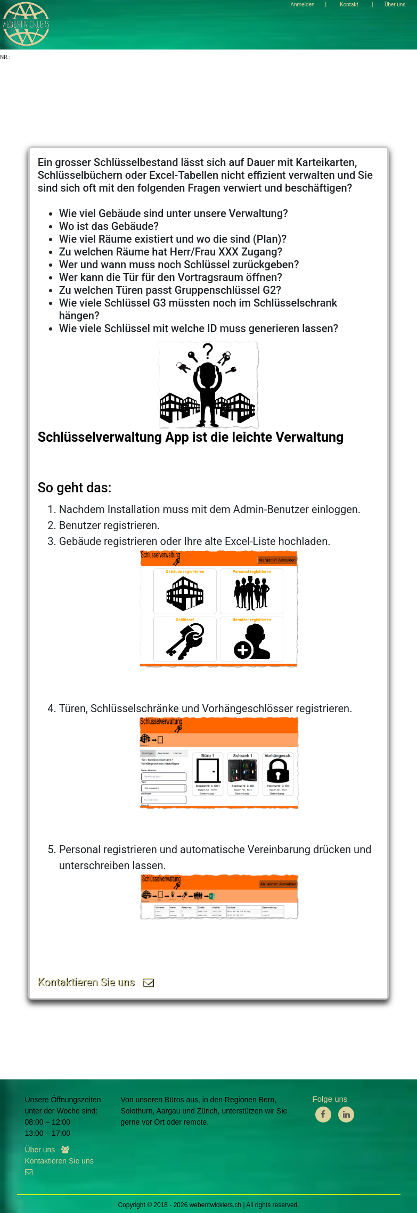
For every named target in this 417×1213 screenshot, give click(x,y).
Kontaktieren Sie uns (95, 982)
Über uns (47, 1149)
